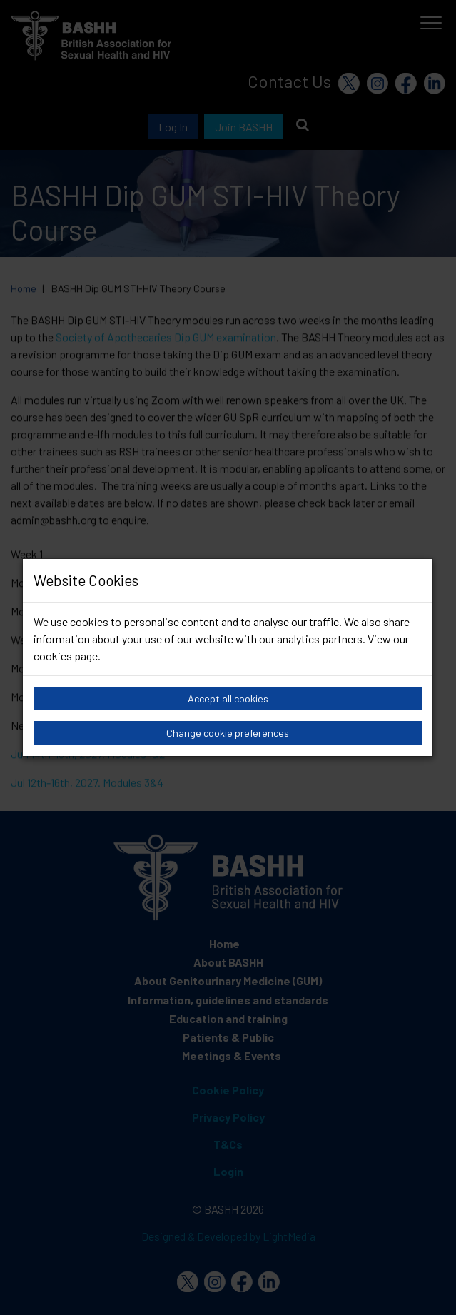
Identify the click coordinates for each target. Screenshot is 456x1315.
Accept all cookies (228, 698)
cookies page (66, 655)
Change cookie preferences (227, 733)
